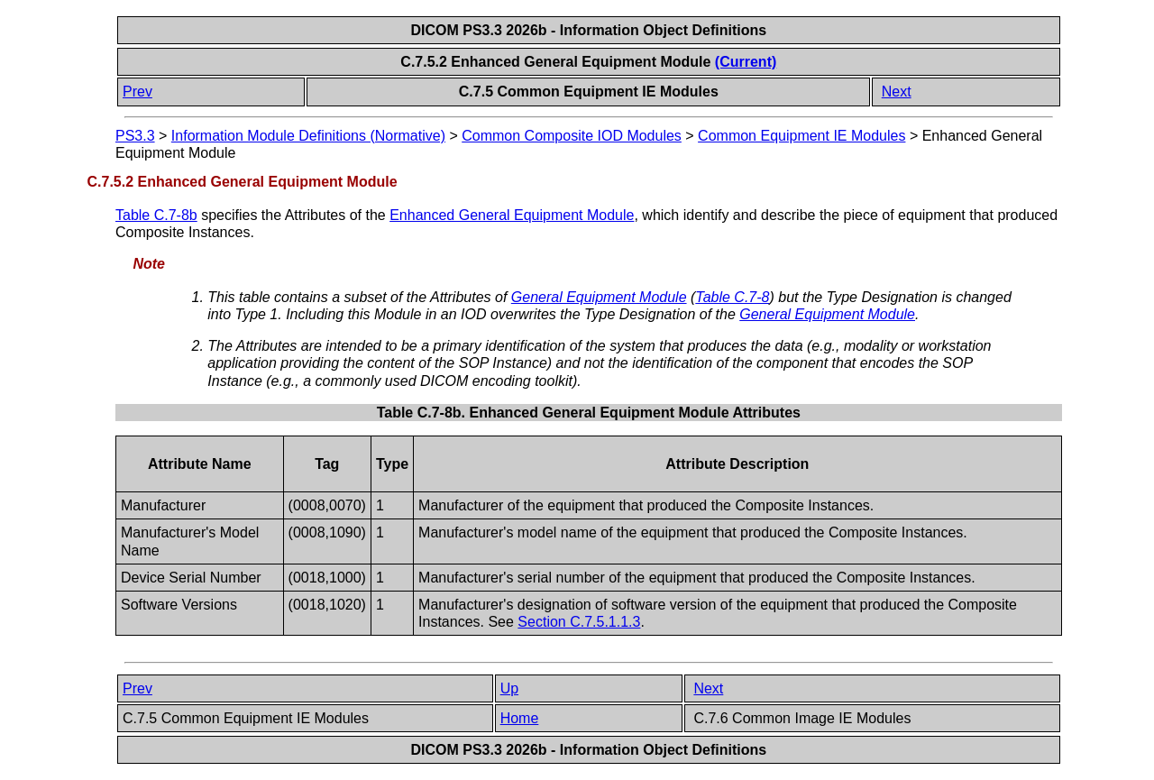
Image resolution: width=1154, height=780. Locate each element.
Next (896, 91)
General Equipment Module (599, 297)
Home (519, 718)
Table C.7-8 (732, 297)
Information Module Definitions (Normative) (308, 135)
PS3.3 (135, 135)
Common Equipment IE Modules (801, 135)
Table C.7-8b (156, 215)
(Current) (745, 61)
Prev (137, 91)
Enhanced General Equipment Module (511, 215)
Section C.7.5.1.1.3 (578, 621)
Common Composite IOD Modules (572, 135)
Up (509, 688)
